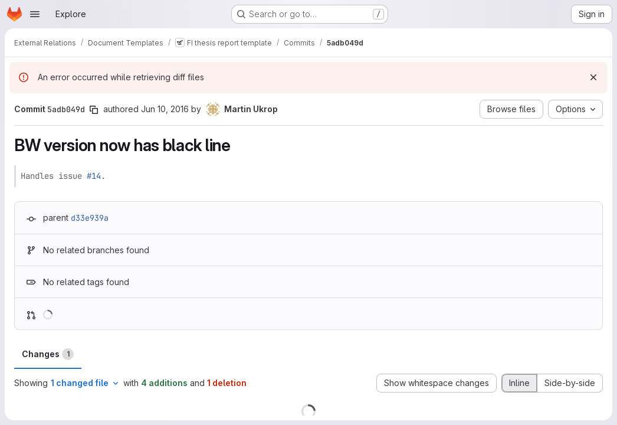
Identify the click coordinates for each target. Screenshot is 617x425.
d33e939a (90, 217)
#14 (94, 176)
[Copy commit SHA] (94, 110)
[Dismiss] (593, 77)
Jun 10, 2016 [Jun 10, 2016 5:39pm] (165, 109)
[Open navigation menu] (34, 14)
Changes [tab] (48, 354)
